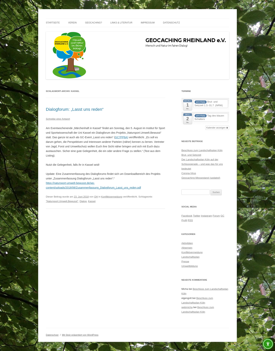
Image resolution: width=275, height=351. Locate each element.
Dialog (83, 201)
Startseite (53, 22)
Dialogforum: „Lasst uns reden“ (75, 109)
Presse (185, 261)
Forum (216, 215)
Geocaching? (93, 22)
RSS (190, 220)
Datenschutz (171, 22)
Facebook (186, 215)
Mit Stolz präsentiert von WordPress (80, 335)
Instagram (206, 215)
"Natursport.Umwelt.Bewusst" (62, 201)
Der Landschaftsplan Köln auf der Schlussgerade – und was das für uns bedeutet (202, 164)
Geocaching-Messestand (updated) (200, 177)
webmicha (187, 307)
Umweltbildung (189, 266)
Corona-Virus (188, 173)
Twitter (196, 215)
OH (96, 196)
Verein (72, 22)
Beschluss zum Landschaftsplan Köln (201, 150)
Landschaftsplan (190, 256)
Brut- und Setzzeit (191, 154)
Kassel (91, 201)
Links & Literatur (121, 22)
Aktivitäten (187, 243)
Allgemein (186, 247)
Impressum (148, 22)
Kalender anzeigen (217, 127)
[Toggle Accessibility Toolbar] (268, 344)
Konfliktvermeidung (111, 196)
